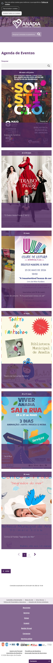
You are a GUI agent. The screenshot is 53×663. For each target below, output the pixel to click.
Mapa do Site (29, 600)
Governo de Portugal (16, 651)
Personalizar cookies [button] (10, 9)
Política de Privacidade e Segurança (15, 602)
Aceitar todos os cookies (11, 13)
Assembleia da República (14, 653)
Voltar (7, 571)
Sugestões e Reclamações (14, 600)
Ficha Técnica (40, 600)
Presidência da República (33, 651)
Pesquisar (4, 61)
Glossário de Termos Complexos (38, 602)
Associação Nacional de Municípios (36, 653)
